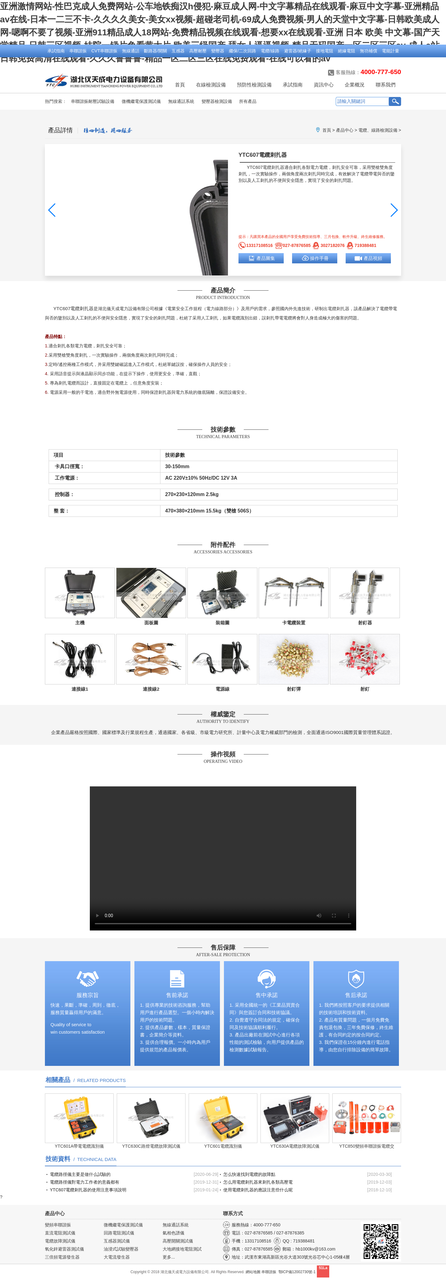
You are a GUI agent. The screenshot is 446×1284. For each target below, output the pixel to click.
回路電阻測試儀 (119, 1232)
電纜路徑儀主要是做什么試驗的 (80, 1174)
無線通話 (130, 50)
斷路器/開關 (155, 50)
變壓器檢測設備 (217, 101)
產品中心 (344, 130)
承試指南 (56, 50)
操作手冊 (319, 258)
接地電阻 (324, 50)
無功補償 (368, 50)
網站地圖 (253, 1272)
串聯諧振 (78, 50)
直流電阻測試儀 (60, 1232)
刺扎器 (342, 308)
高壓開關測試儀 (178, 1240)
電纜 (332, 308)
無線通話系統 (181, 101)
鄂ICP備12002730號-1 (297, 1272)
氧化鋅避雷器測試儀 (64, 1249)
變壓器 (217, 50)
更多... (169, 1257)
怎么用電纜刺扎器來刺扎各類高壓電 (258, 1182)
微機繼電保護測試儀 (141, 101)
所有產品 (247, 101)
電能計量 (390, 50)
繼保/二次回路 (242, 50)
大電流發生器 (117, 1257)
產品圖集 (265, 258)
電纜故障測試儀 (60, 1240)
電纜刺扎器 (273, 167)
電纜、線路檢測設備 (377, 130)
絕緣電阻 (346, 50)
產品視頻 (373, 258)
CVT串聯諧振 (104, 50)
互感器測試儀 (117, 1240)
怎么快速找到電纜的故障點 (249, 1174)
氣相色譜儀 (173, 1232)
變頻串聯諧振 (58, 1224)
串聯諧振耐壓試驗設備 (92, 101)
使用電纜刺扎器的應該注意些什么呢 (258, 1189)
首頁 (180, 84)
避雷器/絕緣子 (297, 50)
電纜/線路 (270, 50)
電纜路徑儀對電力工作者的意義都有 (84, 1182)
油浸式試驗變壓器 (121, 1249)
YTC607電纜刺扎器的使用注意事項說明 (88, 1189)
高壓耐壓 (198, 50)
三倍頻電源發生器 (62, 1257)
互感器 (178, 50)
